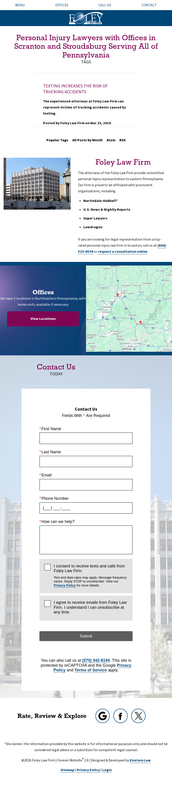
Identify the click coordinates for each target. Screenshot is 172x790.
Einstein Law (140, 760)
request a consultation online (122, 251)
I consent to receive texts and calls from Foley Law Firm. (91, 575)
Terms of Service (91, 670)
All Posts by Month (87, 140)
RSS (122, 140)
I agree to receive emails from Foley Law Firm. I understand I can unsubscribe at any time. (90, 607)
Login (107, 770)
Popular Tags (57, 140)
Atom (111, 140)
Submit (86, 636)
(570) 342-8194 (96, 660)
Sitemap (67, 770)
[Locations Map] (129, 308)
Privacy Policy (65, 585)
